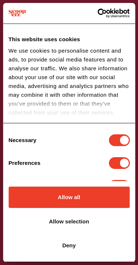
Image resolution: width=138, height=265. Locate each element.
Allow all (69, 197)
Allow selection (69, 221)
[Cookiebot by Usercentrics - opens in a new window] (98, 13)
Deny (69, 245)
